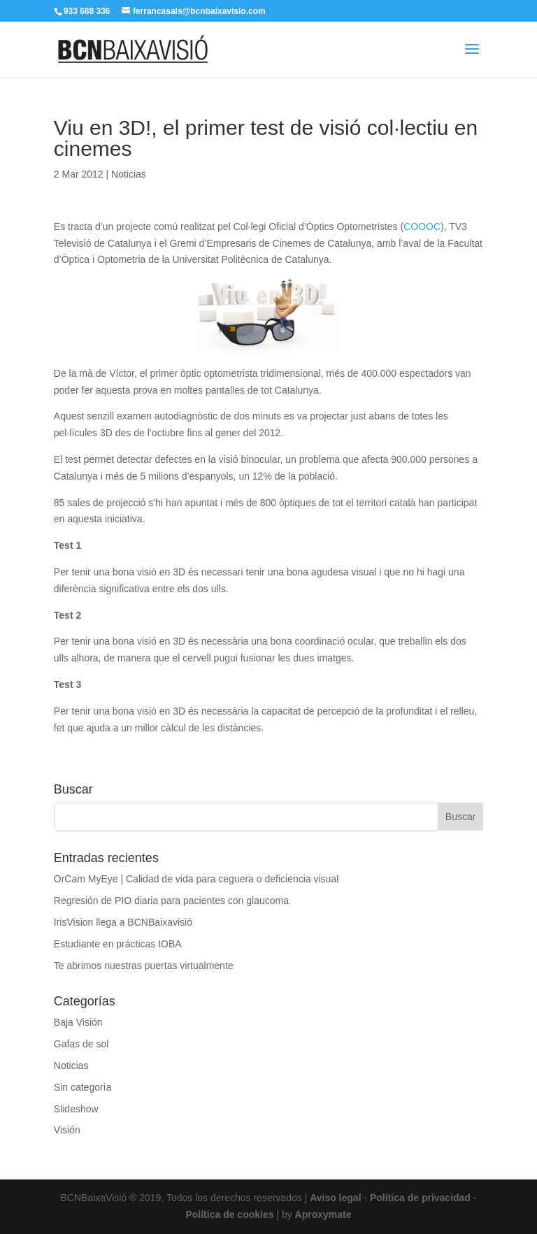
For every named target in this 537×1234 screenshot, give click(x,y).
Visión (67, 1129)
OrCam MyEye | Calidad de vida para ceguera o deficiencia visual (196, 878)
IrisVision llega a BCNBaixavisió (123, 922)
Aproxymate (323, 1214)
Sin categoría (83, 1087)
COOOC (422, 226)
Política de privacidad (420, 1197)
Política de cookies (229, 1214)
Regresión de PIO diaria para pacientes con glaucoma (171, 900)
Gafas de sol (81, 1043)
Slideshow (76, 1108)
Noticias (128, 174)
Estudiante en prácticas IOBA (118, 943)
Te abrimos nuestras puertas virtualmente (144, 965)
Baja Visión (78, 1022)
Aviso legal (335, 1197)
